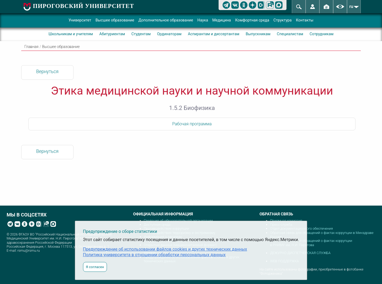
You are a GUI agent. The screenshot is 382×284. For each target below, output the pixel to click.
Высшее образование (115, 20)
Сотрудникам (321, 34)
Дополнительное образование (165, 20)
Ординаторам (169, 34)
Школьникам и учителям (71, 34)
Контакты (304, 20)
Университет (79, 20)
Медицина (221, 20)
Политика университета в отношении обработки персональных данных (154, 254)
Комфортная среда (252, 20)
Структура (283, 20)
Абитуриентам (112, 34)
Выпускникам (258, 34)
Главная (31, 47)
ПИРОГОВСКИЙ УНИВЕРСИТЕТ (83, 6)
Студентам (141, 34)
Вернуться (47, 71)
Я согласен (95, 267)
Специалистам (290, 34)
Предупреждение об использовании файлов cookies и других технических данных (165, 249)
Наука (202, 20)
